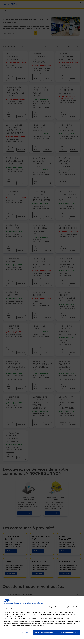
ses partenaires (34, 607)
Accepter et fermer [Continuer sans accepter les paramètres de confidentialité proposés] (70, 632)
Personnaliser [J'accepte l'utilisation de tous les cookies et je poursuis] (24, 632)
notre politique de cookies (36, 625)
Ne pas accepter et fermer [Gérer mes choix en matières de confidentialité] (45, 632)
